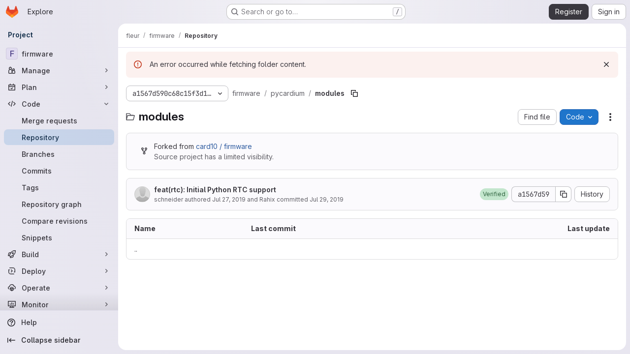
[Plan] (59, 87)
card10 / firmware (224, 146)
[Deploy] (59, 271)
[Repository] (59, 137)
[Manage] (59, 70)
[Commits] (59, 170)
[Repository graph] (59, 204)
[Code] (59, 104)
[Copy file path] (354, 93)
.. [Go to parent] (135, 249)
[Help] (59, 322)
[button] (494, 194)
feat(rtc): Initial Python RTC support (215, 189)
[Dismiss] (606, 64)
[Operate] (59, 287)
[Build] (59, 254)
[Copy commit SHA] (563, 194)
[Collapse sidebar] (59, 340)
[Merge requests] (59, 120)
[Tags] (59, 187)
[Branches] (59, 154)
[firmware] (59, 53)
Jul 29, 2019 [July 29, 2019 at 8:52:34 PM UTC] (327, 199)
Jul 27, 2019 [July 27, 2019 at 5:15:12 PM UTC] (229, 199)
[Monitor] (59, 304)
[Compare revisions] (59, 221)
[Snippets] (59, 237)
